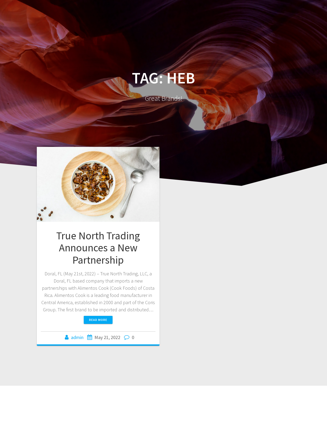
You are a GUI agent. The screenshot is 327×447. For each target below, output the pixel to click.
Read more (98, 320)
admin (77, 337)
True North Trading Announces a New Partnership (98, 248)
